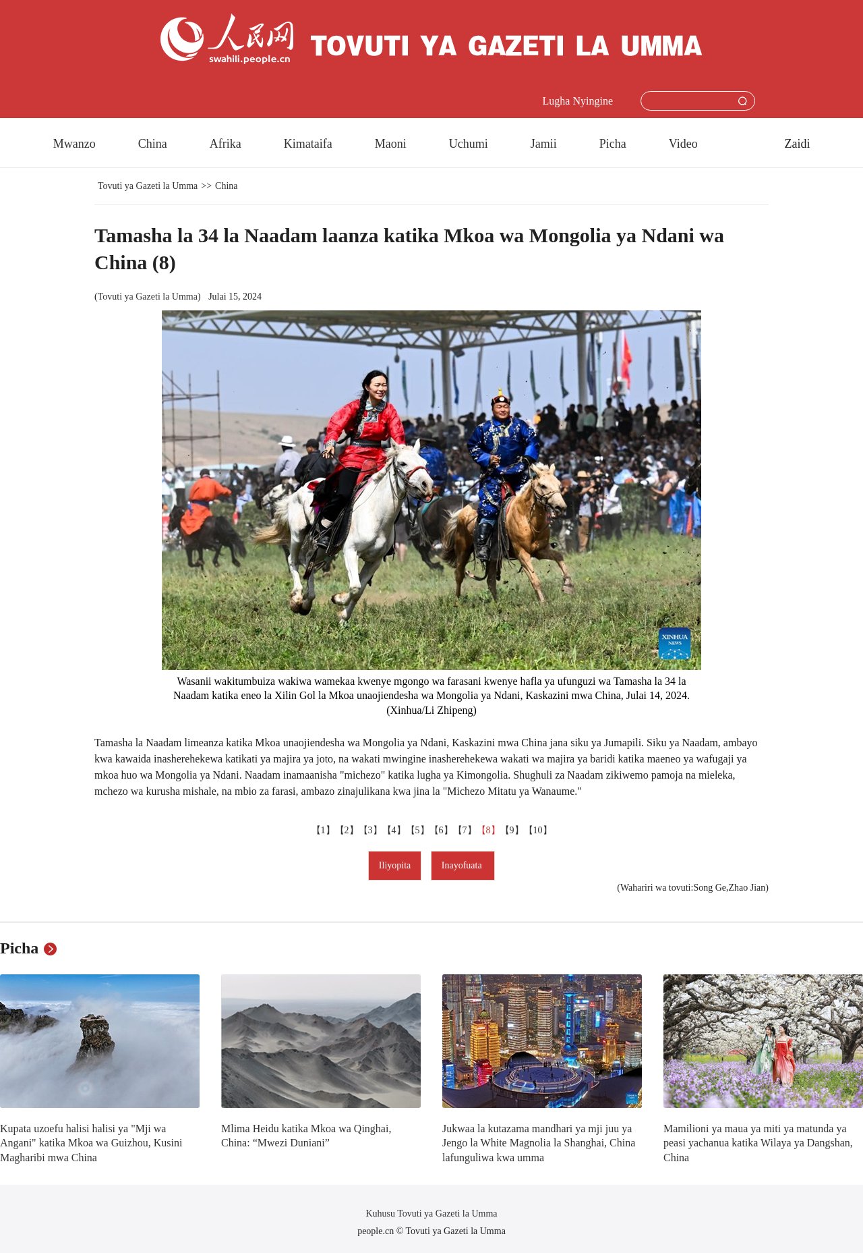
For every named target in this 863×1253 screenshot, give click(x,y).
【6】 (441, 830)
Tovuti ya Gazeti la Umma (148, 186)
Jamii (544, 143)
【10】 (538, 830)
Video (683, 143)
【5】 (417, 830)
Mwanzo (74, 143)
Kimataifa (308, 143)
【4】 (394, 830)
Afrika (225, 143)
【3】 (370, 830)
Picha (612, 143)
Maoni (391, 143)
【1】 (323, 830)
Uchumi (468, 143)
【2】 (347, 830)
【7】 (465, 830)
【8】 (488, 830)
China (152, 143)
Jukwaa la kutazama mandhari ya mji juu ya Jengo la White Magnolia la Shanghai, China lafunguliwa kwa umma (538, 1143)
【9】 (512, 830)
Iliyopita (395, 865)
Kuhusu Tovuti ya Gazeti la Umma (431, 1213)
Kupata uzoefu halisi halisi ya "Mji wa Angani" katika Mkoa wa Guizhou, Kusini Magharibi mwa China (91, 1143)
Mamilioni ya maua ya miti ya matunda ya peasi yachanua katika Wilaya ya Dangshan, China (758, 1143)
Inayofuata (463, 865)
